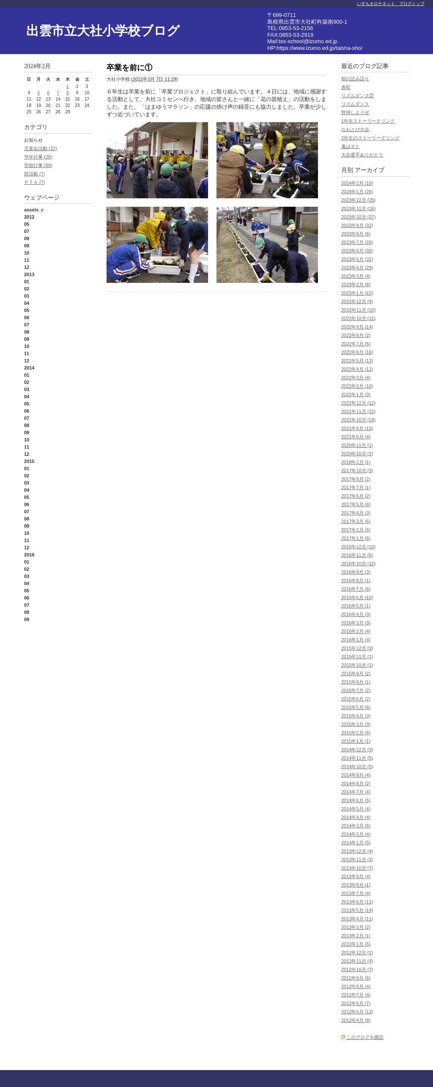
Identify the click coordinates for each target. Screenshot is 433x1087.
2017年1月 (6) (355, 538)
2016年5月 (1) (355, 605)
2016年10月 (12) (358, 563)
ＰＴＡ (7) (34, 182)
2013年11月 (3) (357, 859)
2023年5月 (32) (357, 259)
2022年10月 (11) (358, 318)
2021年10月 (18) (358, 419)
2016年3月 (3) (355, 622)
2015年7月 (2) (355, 690)
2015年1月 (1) (355, 741)
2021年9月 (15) (357, 428)
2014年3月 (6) (355, 825)
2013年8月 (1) (355, 884)
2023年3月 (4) (355, 276)
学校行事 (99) (38, 165)
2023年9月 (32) (357, 225)
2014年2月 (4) (355, 834)
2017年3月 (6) (355, 521)
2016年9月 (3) (355, 572)
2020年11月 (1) (357, 445)
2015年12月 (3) (357, 648)
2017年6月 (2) (355, 495)
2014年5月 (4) (355, 808)
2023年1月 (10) (357, 293)
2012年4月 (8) (355, 1020)
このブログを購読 (365, 1037)
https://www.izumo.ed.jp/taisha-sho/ (320, 48)
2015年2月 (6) (355, 732)
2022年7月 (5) (355, 343)
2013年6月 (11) (357, 901)
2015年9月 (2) (355, 673)
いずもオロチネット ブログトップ (391, 3)
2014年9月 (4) (355, 775)
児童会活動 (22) (40, 148)
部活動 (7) (34, 173)
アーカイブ (369, 170)
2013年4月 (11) (357, 918)
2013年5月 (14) (357, 910)
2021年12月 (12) (358, 402)
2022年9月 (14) (357, 326)
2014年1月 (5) (355, 842)
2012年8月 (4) (355, 986)
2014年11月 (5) (357, 758)
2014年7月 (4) (355, 791)
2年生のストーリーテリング (370, 137)
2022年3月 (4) (355, 377)
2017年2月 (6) (355, 529)
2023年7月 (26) (357, 242)
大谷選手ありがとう (362, 154)
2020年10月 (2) (357, 453)
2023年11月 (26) (358, 208)
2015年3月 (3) (355, 724)
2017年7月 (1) (355, 487)
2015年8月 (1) (355, 682)
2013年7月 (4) (355, 893)
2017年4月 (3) (355, 512)
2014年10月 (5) (357, 766)
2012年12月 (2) (357, 952)
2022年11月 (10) (358, 309)
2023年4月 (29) (357, 267)
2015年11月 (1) (357, 656)
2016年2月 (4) (355, 631)
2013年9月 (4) (355, 876)
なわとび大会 (355, 129)
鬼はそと (350, 146)
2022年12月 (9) (357, 301)
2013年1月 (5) (355, 944)
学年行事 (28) (38, 156)
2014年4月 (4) (355, 817)
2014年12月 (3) (357, 749)
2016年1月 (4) (355, 639)
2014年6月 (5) (355, 800)
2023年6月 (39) (357, 250)
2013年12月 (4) (357, 851)
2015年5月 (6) (355, 707)
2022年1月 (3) (355, 394)
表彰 (346, 87)
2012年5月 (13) (357, 1011)
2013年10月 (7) (357, 868)
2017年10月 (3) (357, 470)
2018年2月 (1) (355, 462)
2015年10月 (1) (357, 665)
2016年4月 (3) (355, 614)
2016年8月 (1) (355, 580)
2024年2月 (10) (357, 183)
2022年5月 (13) (357, 360)
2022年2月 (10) (357, 386)
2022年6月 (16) (357, 352)
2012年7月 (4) (355, 994)
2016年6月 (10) (357, 597)
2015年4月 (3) (355, 715)
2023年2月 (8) (355, 284)
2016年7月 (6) (355, 588)
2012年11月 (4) (357, 961)
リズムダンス (355, 104)
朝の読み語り (355, 78)
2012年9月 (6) (355, 977)
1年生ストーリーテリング (368, 120)
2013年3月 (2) (355, 927)
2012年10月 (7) (357, 969)
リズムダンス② (357, 95)
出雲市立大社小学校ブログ (103, 31)
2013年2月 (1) (355, 935)
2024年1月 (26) (357, 191)
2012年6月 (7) (355, 1003)
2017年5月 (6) (355, 504)
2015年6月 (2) (355, 698)
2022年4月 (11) (357, 369)
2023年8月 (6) (355, 233)
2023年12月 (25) (358, 200)
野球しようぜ (355, 112)
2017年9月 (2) (355, 479)
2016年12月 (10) (358, 546)
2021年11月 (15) (358, 411)
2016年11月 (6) (357, 555)
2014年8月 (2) (355, 783)
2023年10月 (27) (358, 216)
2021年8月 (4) (355, 436)
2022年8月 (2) (355, 335)
